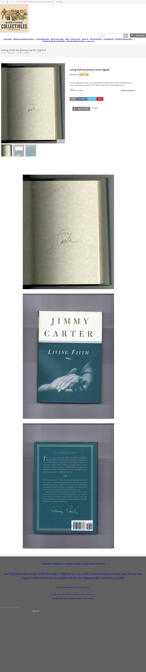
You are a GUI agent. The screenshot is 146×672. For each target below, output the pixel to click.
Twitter (92, 99)
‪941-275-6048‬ (22, 2)
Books (27, 53)
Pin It (100, 99)
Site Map (59, 2)
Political (20, 53)
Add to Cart (83, 109)
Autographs (11, 53)
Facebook (82, 99)
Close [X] (35, 611)
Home (3, 53)
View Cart (140, 35)
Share (73, 99)
